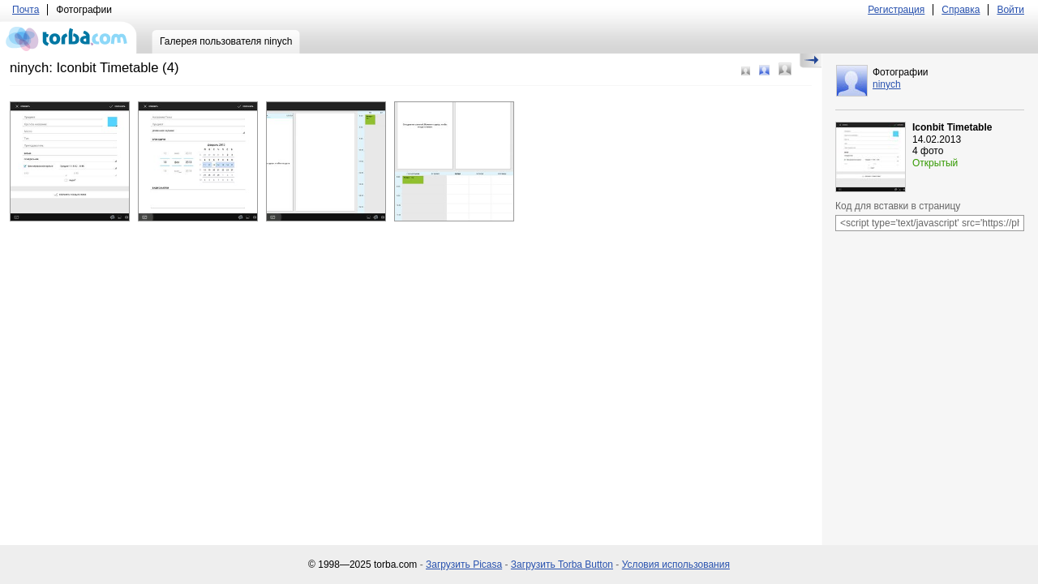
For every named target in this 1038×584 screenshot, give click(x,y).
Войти (1010, 9)
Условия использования (676, 564)
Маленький (745, 71)
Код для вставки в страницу (897, 206)
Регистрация (896, 9)
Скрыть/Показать (810, 61)
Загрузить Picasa (464, 564)
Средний (764, 70)
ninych (887, 84)
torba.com (68, 37)
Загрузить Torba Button (562, 564)
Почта (25, 9)
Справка (960, 9)
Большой (784, 68)
